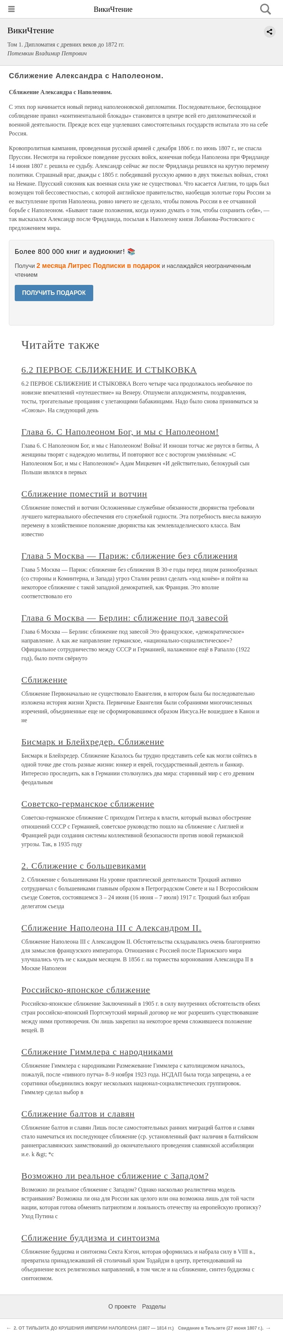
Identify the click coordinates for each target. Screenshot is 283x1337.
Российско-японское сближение (85, 990)
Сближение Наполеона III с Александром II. (111, 928)
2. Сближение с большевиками (83, 866)
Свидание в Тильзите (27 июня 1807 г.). (220, 1328)
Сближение (44, 680)
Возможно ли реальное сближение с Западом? (115, 1176)
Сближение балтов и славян (78, 1114)
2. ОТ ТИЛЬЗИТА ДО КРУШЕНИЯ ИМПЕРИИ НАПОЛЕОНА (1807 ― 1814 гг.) (94, 1328)
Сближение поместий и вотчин (84, 494)
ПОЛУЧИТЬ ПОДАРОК (54, 293)
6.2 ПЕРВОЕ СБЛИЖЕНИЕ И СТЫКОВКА (109, 370)
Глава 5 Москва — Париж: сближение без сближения (129, 556)
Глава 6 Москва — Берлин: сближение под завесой (124, 618)
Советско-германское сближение (87, 804)
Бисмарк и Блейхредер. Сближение (92, 742)
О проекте (122, 1306)
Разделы (153, 1306)
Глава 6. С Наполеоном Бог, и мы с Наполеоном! (120, 432)
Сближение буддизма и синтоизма (90, 1238)
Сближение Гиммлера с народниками (97, 1052)
